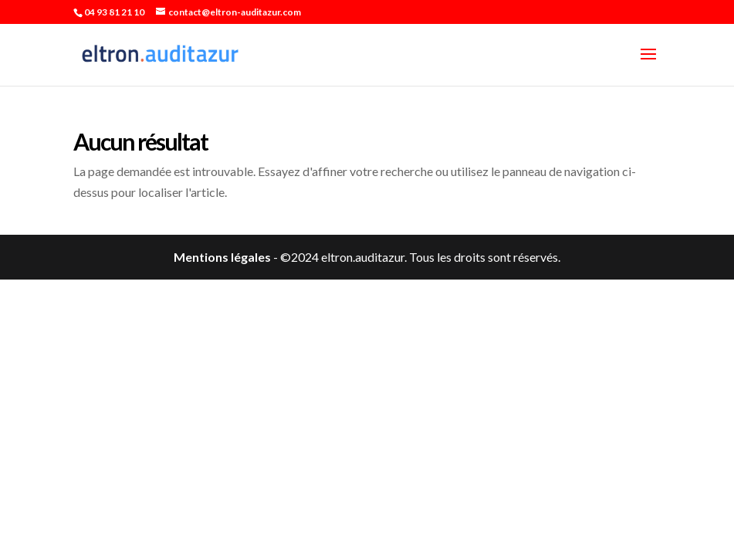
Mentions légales (222, 256)
